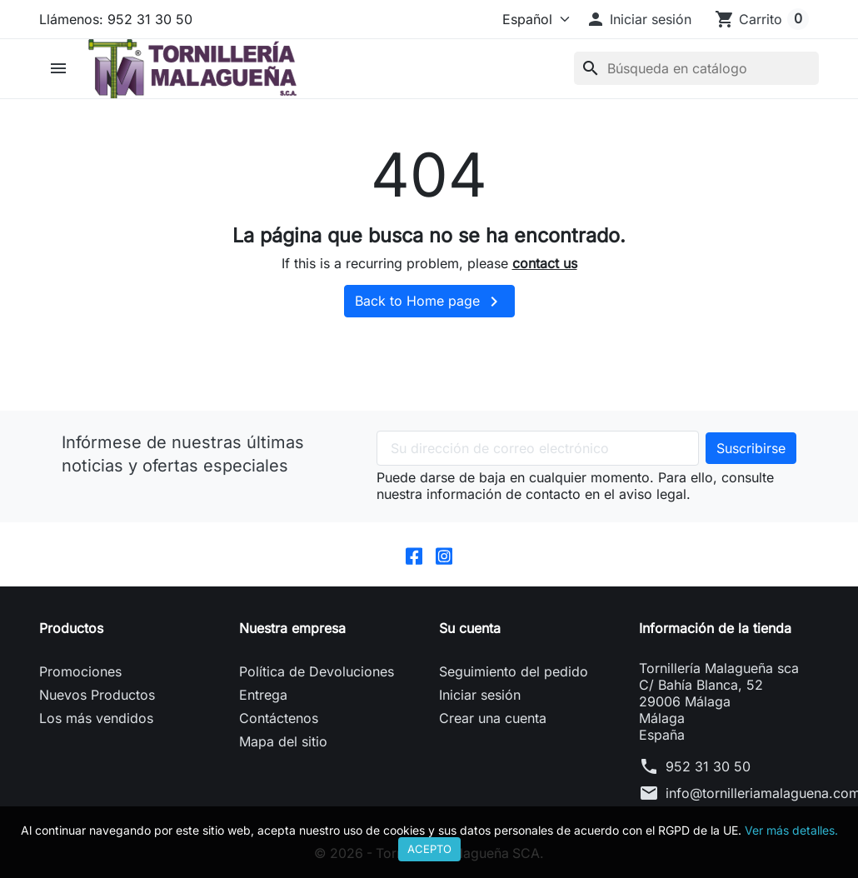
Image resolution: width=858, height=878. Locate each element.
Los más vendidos (96, 719)
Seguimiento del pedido (513, 672)
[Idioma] (532, 19)
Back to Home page (429, 302)
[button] (638, 19)
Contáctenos (278, 719)
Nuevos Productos (97, 695)
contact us (544, 263)
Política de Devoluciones (316, 672)
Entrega (263, 695)
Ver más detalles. (791, 830)
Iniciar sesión (480, 695)
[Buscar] (696, 68)
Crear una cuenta (492, 719)
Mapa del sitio (283, 742)
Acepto (429, 849)
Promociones (80, 672)
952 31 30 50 (708, 767)
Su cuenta (470, 629)
